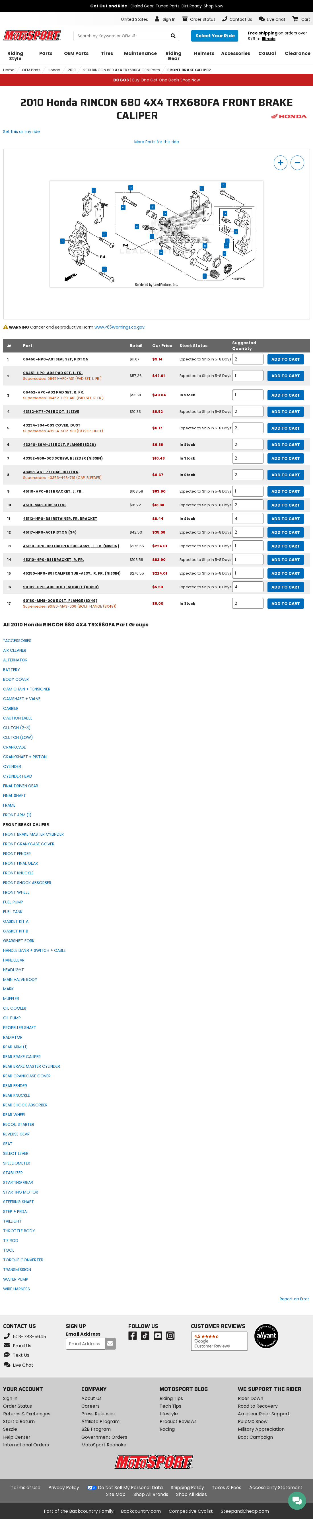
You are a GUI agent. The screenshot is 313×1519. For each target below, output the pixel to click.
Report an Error (294, 1299)
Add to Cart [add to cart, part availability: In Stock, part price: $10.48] (285, 458)
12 (205, 245)
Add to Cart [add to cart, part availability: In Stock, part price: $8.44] (285, 519)
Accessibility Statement (275, 1487)
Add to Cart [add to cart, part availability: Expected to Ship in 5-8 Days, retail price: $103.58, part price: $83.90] (285, 491)
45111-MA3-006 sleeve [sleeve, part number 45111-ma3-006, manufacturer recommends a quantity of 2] (44, 505)
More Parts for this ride (156, 142)
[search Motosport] (126, 36)
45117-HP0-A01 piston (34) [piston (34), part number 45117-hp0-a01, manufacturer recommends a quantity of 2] (50, 532)
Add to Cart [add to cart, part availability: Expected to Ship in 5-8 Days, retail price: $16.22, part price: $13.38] (285, 505)
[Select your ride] (214, 36)
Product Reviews (178, 1421)
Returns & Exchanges (26, 1414)
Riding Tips (171, 1398)
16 (224, 185)
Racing (167, 1429)
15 (62, 240)
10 (153, 206)
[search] (173, 36)
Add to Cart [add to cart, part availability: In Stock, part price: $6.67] (285, 475)
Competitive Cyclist (191, 1511)
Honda (54, 70)
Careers (90, 1406)
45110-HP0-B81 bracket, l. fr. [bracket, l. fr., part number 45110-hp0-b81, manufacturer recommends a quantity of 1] (53, 491)
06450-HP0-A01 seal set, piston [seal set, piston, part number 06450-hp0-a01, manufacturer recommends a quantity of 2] (55, 359)
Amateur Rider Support (264, 1414)
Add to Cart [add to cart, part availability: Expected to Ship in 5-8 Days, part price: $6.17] (285, 428)
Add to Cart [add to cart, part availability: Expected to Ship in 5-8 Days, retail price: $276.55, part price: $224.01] (285, 546)
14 (226, 245)
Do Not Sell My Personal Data (130, 1487)
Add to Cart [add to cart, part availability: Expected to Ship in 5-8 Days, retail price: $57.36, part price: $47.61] (285, 376)
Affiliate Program (100, 1421)
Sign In (10, 1398)
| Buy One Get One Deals (156, 80)
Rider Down (250, 1398)
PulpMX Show (252, 1421)
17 (123, 207)
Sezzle (10, 1429)
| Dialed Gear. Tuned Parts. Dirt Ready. (156, 6)
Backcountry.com (141, 1511)
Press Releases (98, 1414)
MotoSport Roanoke (103, 1445)
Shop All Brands (150, 1494)
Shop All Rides (191, 1494)
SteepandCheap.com (245, 1511)
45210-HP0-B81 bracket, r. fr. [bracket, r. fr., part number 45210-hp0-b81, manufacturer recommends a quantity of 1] (53, 559)
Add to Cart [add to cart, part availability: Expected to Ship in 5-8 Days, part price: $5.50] (285, 587)
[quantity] (247, 359)
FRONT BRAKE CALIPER (189, 70)
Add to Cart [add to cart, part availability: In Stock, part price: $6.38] (285, 445)
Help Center (16, 1437)
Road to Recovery (258, 1406)
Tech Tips (170, 1406)
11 (225, 213)
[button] (272, 19)
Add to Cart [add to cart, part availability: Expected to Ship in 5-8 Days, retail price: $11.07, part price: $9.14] (285, 359)
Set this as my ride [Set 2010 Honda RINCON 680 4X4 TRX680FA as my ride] (21, 131)
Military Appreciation (261, 1429)
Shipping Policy (187, 1487)
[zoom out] (297, 162)
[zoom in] (280, 162)
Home (9, 70)
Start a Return (19, 1421)
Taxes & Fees (226, 1487)
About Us (91, 1398)
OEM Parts (31, 70)
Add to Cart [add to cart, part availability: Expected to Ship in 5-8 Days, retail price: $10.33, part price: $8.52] (285, 412)
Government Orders (104, 1437)
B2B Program (96, 1429)
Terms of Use (25, 1487)
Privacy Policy (63, 1487)
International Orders (26, 1445)
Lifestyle (169, 1414)
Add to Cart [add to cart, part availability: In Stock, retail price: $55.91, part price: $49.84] (285, 395)
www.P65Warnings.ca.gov (119, 327)
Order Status (17, 1406)
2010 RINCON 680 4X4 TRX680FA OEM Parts (121, 70)
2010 (72, 70)
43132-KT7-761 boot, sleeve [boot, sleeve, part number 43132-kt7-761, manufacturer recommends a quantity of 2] (51, 411)
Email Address (83, 1334)
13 (130, 187)
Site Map (115, 1494)
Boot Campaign (255, 1437)
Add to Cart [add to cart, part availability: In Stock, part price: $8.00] (285, 603)
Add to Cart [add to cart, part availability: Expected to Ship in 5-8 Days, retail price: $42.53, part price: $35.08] (285, 532)
